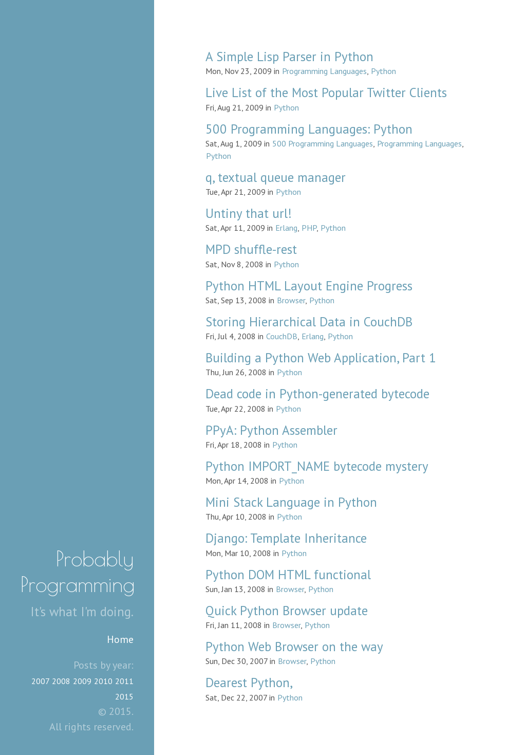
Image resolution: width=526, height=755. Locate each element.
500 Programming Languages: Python (308, 129)
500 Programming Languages (322, 143)
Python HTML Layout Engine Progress (308, 286)
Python (383, 71)
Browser (291, 300)
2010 (103, 681)
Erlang (286, 228)
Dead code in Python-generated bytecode (317, 393)
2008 (61, 681)
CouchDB (281, 336)
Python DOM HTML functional (288, 574)
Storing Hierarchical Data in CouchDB (308, 322)
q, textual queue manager (275, 177)
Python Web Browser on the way (294, 646)
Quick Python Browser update (286, 610)
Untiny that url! (248, 213)
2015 (124, 696)
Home (120, 639)
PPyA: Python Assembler (271, 430)
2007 (40, 681)
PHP (309, 228)
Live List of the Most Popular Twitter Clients (326, 92)
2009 (82, 681)
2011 (124, 681)
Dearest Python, (249, 682)
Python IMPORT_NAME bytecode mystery (316, 466)
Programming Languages (324, 71)
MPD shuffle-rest (251, 249)
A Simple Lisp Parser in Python (289, 56)
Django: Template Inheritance (286, 538)
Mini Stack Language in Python (291, 502)
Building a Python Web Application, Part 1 (320, 357)
